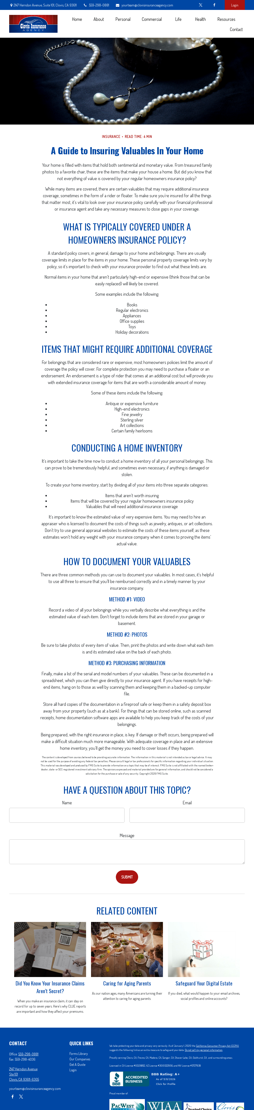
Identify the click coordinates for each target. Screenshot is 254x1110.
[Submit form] (127, 877)
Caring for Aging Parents (127, 983)
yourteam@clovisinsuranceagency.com (144, 5)
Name (67, 802)
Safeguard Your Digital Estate (204, 983)
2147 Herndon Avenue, (43, 5)
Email (187, 802)
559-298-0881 (96, 5)
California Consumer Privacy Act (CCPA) (217, 1045)
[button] (77, 19)
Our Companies (79, 1059)
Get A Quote (77, 1064)
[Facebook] (214, 5)
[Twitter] (200, 5)
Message (127, 835)
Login (234, 5)
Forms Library (78, 1053)
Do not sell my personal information (203, 1050)
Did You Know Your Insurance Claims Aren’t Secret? (50, 987)
